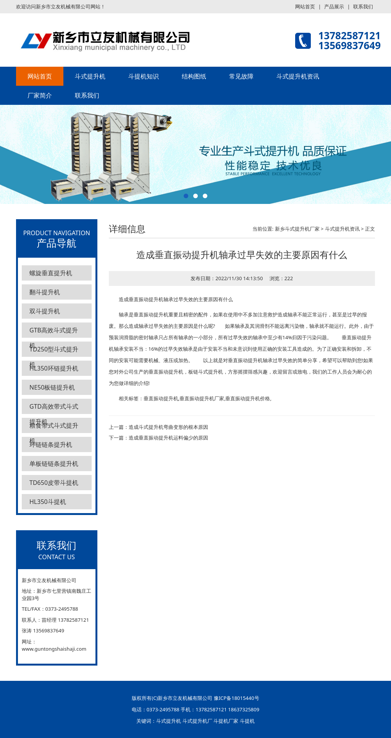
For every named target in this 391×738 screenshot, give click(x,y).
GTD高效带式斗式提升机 (53, 408)
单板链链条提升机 (53, 463)
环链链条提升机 (50, 444)
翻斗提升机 (44, 292)
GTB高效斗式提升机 (53, 332)
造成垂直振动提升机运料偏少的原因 (168, 437)
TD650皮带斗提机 (53, 482)
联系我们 (363, 6)
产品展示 (334, 6)
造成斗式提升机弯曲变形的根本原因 (168, 427)
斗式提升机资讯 (297, 76)
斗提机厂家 (225, 720)
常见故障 (241, 76)
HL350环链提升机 (53, 368)
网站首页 (305, 6)
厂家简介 (39, 95)
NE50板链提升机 (52, 387)
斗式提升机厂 (197, 720)
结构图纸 (194, 76)
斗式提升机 (90, 76)
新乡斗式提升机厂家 (297, 228)
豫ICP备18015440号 (236, 698)
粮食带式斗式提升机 (53, 427)
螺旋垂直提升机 (50, 273)
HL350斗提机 (47, 501)
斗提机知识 (143, 76)
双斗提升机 (44, 311)
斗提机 (247, 720)
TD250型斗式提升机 (53, 351)
